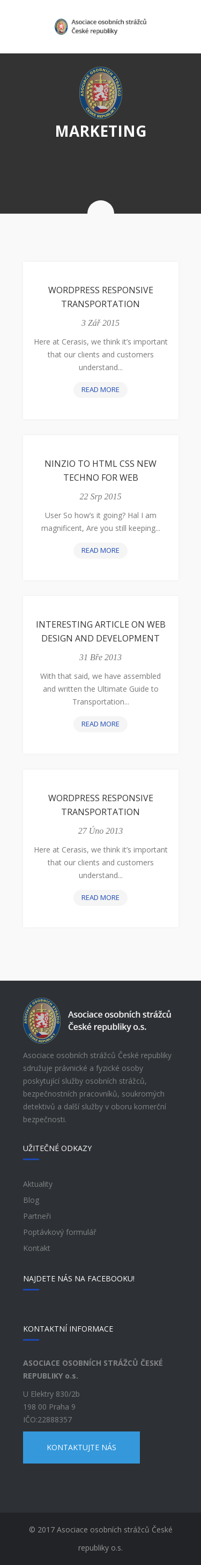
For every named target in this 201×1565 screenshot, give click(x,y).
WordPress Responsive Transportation (100, 297)
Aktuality (38, 1184)
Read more (103, 390)
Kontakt (36, 1248)
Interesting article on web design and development (101, 631)
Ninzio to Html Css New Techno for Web (100, 470)
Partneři (37, 1216)
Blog (31, 1200)
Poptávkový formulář (59, 1232)
